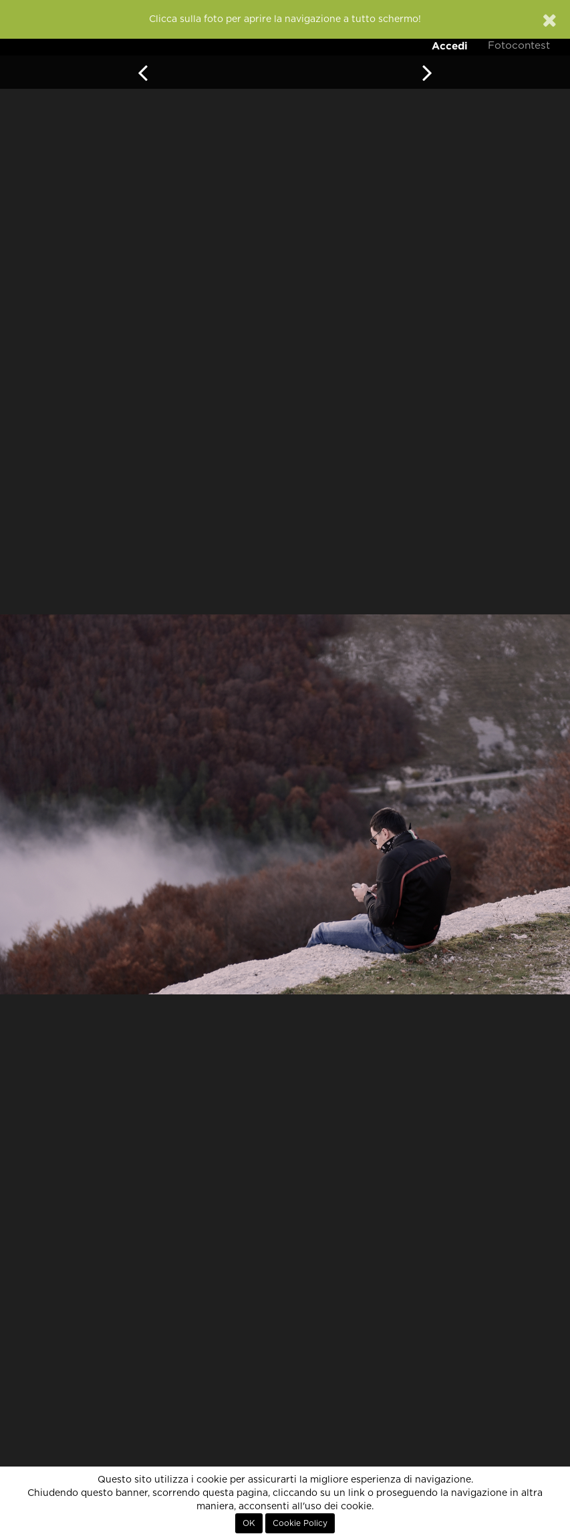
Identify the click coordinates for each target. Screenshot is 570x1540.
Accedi (450, 45)
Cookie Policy (300, 1523)
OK (249, 1523)
